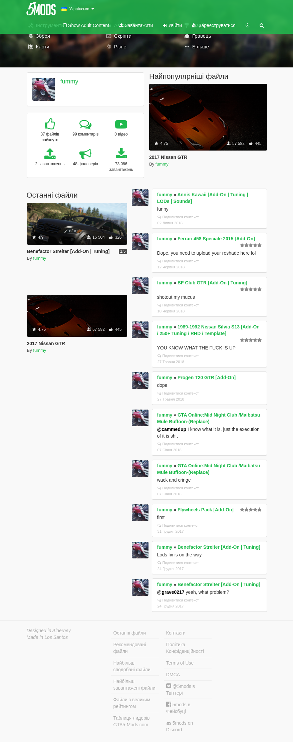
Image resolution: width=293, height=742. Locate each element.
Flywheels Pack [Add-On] (206, 509)
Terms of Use (180, 663)
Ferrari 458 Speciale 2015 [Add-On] (216, 238)
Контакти (176, 633)
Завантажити (136, 25)
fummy (69, 81)
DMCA (173, 674)
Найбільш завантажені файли (134, 685)
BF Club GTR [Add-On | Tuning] (212, 282)
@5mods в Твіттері (180, 689)
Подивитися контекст (178, 217)
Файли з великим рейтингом (132, 703)
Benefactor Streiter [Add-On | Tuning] (219, 547)
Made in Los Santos (47, 637)
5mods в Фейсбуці (178, 708)
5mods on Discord (179, 726)
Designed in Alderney (49, 630)
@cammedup (172, 429)
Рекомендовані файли (129, 648)
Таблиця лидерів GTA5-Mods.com (131, 721)
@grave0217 (171, 592)
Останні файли (129, 633)
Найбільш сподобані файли (132, 666)
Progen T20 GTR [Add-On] (207, 377)
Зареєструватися (213, 25)
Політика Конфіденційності (185, 648)
